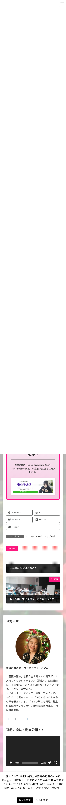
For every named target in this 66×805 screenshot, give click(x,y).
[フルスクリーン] (55, 762)
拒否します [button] (42, 800)
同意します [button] (25, 800)
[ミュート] (49, 762)
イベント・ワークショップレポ (40, 536)
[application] (33, 751)
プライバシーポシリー (49, 787)
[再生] (10, 762)
